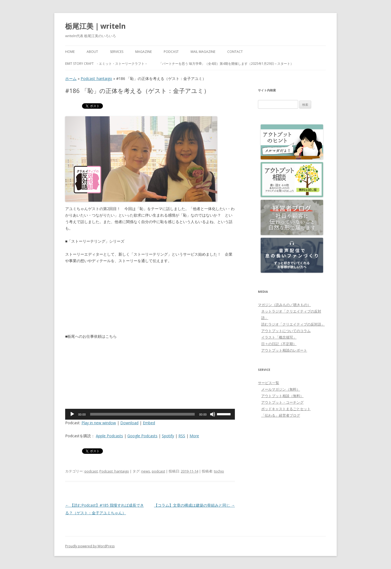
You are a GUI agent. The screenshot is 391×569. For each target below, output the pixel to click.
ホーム (71, 78)
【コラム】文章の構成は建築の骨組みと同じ (194, 505)
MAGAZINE (143, 51)
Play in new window (98, 422)
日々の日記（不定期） (279, 343)
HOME (70, 51)
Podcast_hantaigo (96, 78)
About (92, 51)
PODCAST (171, 51)
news (145, 471)
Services (116, 51)
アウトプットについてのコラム (286, 330)
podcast (91, 471)
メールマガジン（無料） (280, 389)
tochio (219, 471)
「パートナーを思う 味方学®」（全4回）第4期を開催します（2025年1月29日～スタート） (226, 63)
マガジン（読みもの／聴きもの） (284, 304)
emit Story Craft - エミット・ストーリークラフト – (106, 63)
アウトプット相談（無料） (282, 395)
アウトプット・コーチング (282, 402)
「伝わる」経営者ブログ (280, 415)
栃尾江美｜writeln (95, 26)
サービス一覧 (268, 382)
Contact (235, 51)
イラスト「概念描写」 (279, 337)
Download (129, 422)
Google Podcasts (142, 435)
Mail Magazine (203, 51)
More (194, 435)
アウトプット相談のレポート (284, 350)
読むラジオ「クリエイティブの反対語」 (293, 324)
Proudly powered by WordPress (90, 546)
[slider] (142, 414)
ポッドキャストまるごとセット (286, 408)
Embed (149, 422)
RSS (181, 435)
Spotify (168, 435)
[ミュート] (212, 414)
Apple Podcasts (109, 435)
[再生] (72, 414)
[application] (150, 414)
